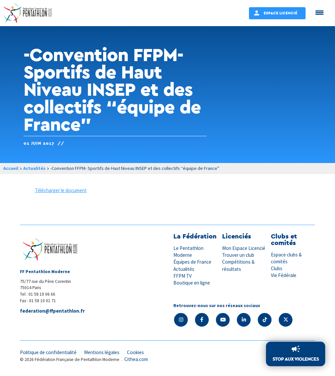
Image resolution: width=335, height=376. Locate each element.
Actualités (34, 168)
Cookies (135, 352)
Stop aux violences (296, 359)
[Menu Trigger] (319, 12)
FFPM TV (182, 276)
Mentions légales (101, 352)
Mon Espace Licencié (243, 248)
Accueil (10, 168)
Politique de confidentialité (48, 352)
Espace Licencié (280, 13)
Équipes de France (192, 262)
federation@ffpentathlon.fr (52, 311)
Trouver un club (238, 255)
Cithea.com (136, 359)
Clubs (276, 268)
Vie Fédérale (283, 275)
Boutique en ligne (191, 283)
